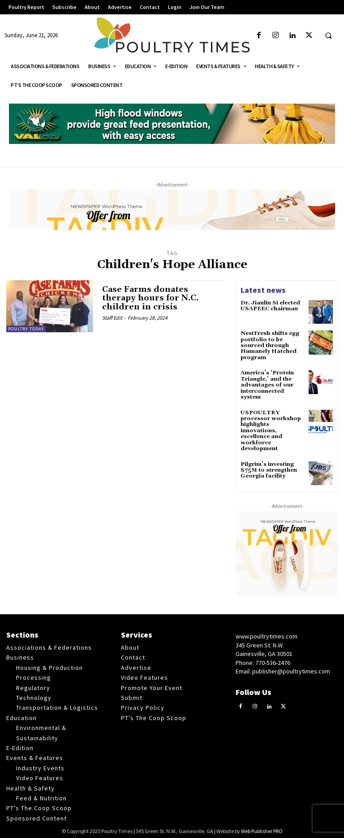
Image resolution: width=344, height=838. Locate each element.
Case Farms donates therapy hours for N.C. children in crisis (150, 298)
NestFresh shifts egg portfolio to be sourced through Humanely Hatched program (269, 345)
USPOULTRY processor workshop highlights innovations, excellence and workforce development (271, 429)
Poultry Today (26, 329)
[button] (328, 36)
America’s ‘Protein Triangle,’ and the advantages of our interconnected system (267, 384)
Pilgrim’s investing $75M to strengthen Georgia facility (269, 468)
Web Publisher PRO (262, 829)
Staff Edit (112, 317)
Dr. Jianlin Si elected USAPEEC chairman (270, 306)
